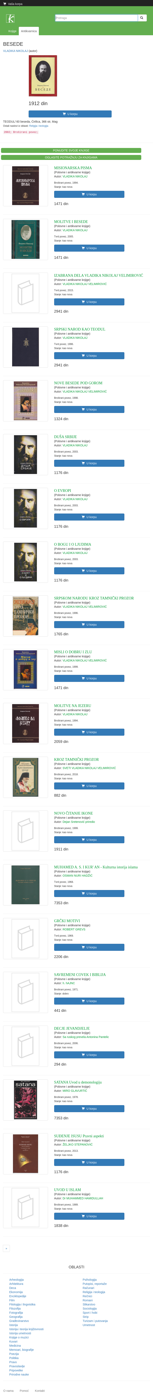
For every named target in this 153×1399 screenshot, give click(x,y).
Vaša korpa (12, 4)
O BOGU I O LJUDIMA (72, 544)
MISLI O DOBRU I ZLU (73, 652)
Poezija (14, 1354)
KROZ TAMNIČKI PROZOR (76, 760)
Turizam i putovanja (95, 1321)
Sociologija (90, 1308)
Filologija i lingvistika (22, 1304)
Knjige (12, 31)
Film (12, 1300)
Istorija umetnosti (20, 1333)
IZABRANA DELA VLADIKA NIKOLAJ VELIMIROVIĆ (98, 275)
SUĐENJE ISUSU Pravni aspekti (79, 1136)
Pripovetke (16, 1370)
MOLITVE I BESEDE (71, 222)
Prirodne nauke (19, 1374)
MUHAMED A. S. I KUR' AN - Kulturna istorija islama (96, 867)
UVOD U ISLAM (67, 1190)
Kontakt (39, 1390)
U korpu (70, 114)
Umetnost (89, 1325)
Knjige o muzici (19, 1337)
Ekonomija (16, 1292)
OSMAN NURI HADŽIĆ (77, 875)
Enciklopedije (17, 1296)
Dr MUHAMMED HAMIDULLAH (83, 1198)
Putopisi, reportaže (95, 1283)
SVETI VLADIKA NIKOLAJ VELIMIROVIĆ (89, 768)
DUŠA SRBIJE (65, 437)
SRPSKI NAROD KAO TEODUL (79, 329)
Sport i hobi (90, 1312)
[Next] (6, 1248)
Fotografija (16, 1312)
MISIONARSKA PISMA (73, 168)
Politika (14, 1358)
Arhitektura (16, 1283)
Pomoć (24, 1390)
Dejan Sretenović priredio (79, 821)
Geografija (16, 1316)
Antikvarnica (29, 31)
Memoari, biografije (21, 1349)
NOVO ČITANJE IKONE (73, 813)
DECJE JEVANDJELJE (72, 1028)
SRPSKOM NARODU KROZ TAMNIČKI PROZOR (94, 598)
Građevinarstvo (19, 1321)
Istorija (13, 1325)
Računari (88, 1288)
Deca (12, 1288)
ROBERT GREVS (74, 929)
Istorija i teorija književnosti (26, 1329)
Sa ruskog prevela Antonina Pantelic (86, 1037)
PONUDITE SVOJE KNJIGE (71, 150)
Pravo (13, 1362)
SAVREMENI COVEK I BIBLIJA (80, 975)
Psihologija (90, 1279)
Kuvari (13, 1341)
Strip (86, 1316)
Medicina (15, 1345)
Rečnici (87, 1296)
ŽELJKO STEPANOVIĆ (78, 1144)
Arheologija (16, 1279)
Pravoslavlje (17, 1366)
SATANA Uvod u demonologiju (78, 1082)
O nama (8, 1390)
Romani (88, 1300)
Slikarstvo (89, 1304)
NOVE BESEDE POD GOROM (78, 383)
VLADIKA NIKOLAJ (16, 51)
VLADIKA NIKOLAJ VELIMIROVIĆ (85, 284)
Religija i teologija (38, 125)
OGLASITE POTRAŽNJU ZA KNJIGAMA (71, 157)
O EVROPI (62, 491)
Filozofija (15, 1308)
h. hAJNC (69, 983)
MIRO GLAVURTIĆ (75, 1090)
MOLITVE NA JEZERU (72, 706)
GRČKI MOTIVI (67, 921)
